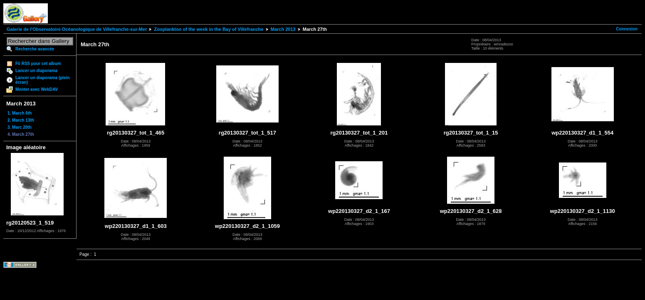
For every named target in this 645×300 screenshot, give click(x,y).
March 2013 (283, 29)
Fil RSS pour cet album (38, 63)
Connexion (627, 29)
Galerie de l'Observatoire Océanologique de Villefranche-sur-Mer (77, 29)
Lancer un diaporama (36, 70)
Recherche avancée (34, 49)
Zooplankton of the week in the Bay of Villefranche (208, 29)
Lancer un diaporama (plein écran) (42, 80)
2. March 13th (20, 120)
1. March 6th (19, 113)
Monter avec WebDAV (36, 89)
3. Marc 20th (19, 127)
